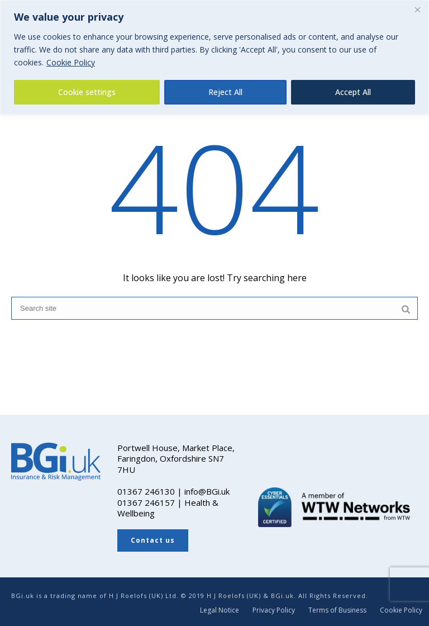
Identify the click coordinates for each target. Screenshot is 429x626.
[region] (214, 57)
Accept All (353, 92)
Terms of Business (337, 610)
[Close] (417, 9)
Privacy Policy (273, 610)
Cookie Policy (70, 62)
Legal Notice (219, 610)
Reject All (225, 92)
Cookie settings (87, 92)
